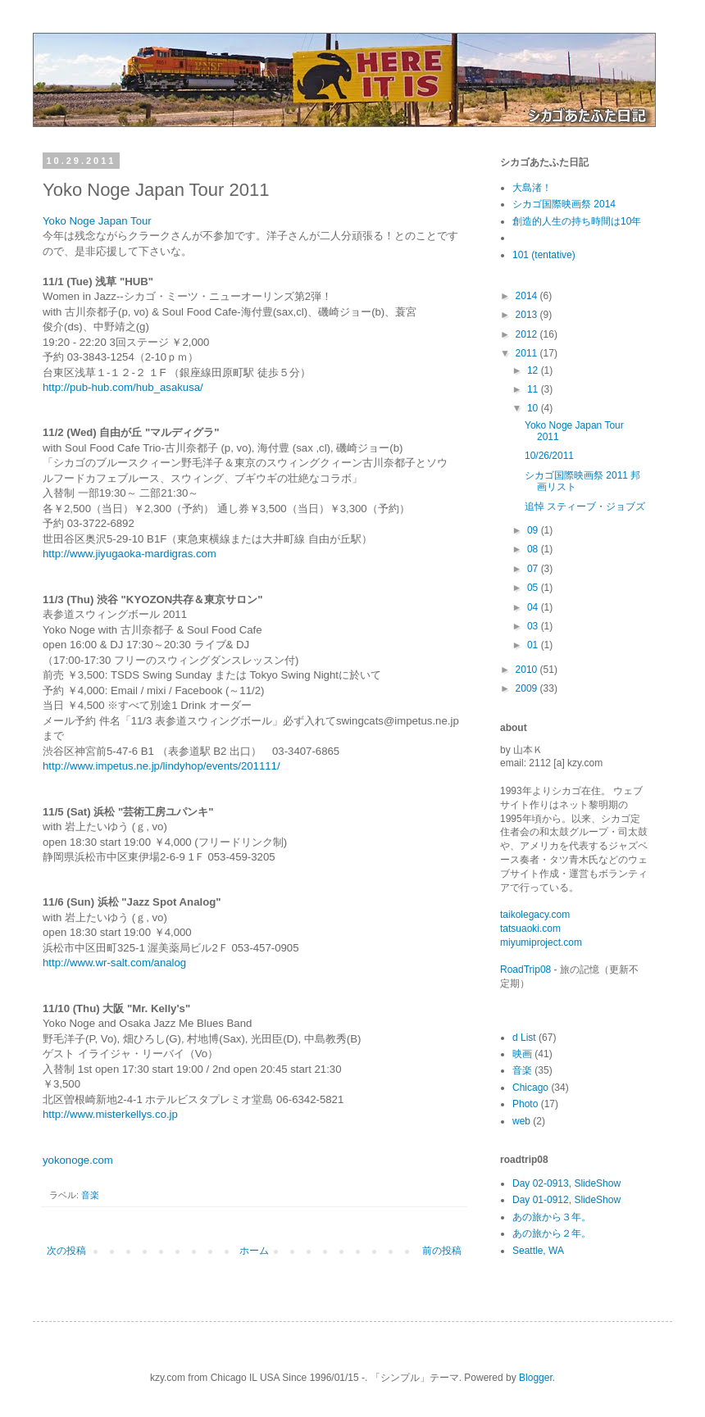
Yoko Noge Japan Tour (97, 221)
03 (534, 626)
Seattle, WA (538, 1250)
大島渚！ (532, 187)
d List (524, 1037)
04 (534, 607)
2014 (528, 296)
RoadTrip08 (525, 969)
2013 (528, 314)
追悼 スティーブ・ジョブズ (585, 506)
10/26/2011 (549, 455)
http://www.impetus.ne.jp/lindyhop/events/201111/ (161, 766)
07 (534, 569)
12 (534, 370)
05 (534, 587)
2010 (528, 669)
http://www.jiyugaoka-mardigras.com (129, 553)
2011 (528, 353)
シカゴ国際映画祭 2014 (564, 204)
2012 (528, 334)
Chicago (530, 1087)
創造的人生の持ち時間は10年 (576, 221)
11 (534, 389)
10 (534, 408)
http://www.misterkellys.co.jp (110, 1114)
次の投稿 (66, 1250)
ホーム (254, 1250)
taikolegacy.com (535, 914)
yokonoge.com (78, 1160)
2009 (528, 688)
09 (534, 530)
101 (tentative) (543, 255)
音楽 (90, 1195)
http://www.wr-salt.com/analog (114, 962)
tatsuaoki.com (530, 928)
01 (534, 645)
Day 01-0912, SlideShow (566, 1200)
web (521, 1121)
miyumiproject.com (541, 942)
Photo (525, 1104)
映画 (522, 1054)
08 (534, 549)
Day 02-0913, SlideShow (566, 1183)
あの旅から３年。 (551, 1217)
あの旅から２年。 (551, 1233)
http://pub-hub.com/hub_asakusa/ (123, 387)
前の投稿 (442, 1250)
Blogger (536, 1377)
